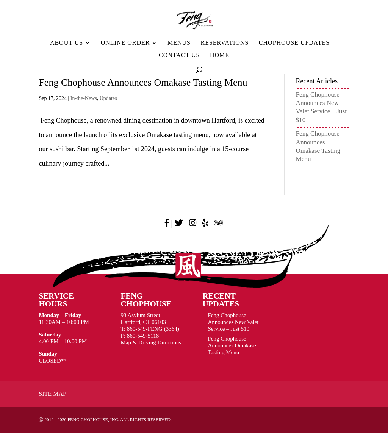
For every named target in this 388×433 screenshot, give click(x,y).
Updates (108, 98)
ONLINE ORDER (125, 43)
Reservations (224, 43)
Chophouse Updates (294, 43)
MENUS (179, 43)
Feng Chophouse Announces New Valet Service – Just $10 (233, 322)
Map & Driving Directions (150, 342)
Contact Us (179, 55)
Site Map (52, 394)
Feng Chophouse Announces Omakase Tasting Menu (143, 82)
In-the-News (83, 98)
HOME (219, 55)
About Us (66, 43)
